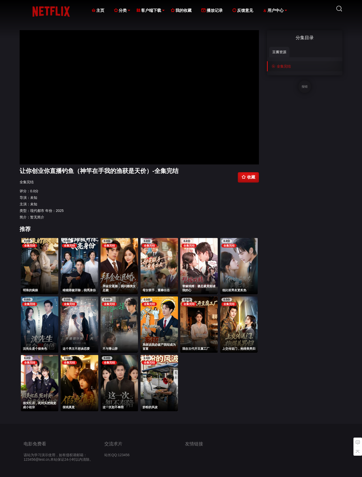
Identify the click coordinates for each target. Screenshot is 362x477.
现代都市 (37, 211)
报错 (305, 86)
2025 (60, 211)
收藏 (248, 177)
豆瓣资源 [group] (279, 52)
